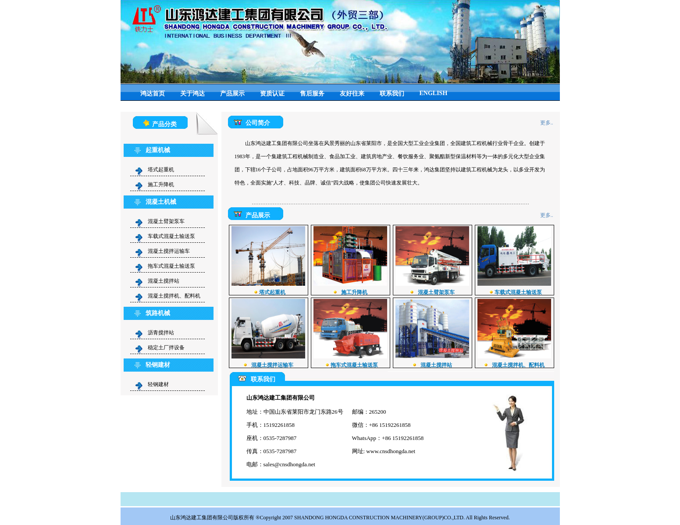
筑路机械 (158, 313)
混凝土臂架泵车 (169, 221)
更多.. (546, 123)
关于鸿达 (192, 93)
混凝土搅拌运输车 (171, 251)
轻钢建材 (158, 365)
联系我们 (392, 93)
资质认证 (272, 93)
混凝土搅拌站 (166, 281)
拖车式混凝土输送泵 (171, 266)
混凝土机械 (161, 202)
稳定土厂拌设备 (166, 347)
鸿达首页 (152, 93)
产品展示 (232, 93)
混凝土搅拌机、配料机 (177, 296)
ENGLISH (434, 93)
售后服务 (312, 93)
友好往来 (352, 93)
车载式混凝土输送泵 (171, 236)
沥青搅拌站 (161, 333)
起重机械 (158, 150)
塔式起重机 (161, 170)
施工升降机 (163, 184)
